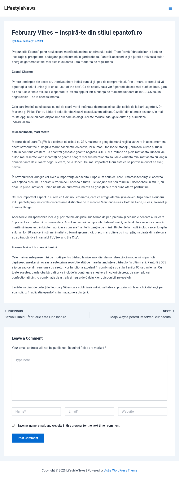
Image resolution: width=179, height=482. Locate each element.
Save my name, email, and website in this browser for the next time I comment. (68, 425)
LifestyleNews (20, 8)
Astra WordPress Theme (120, 470)
